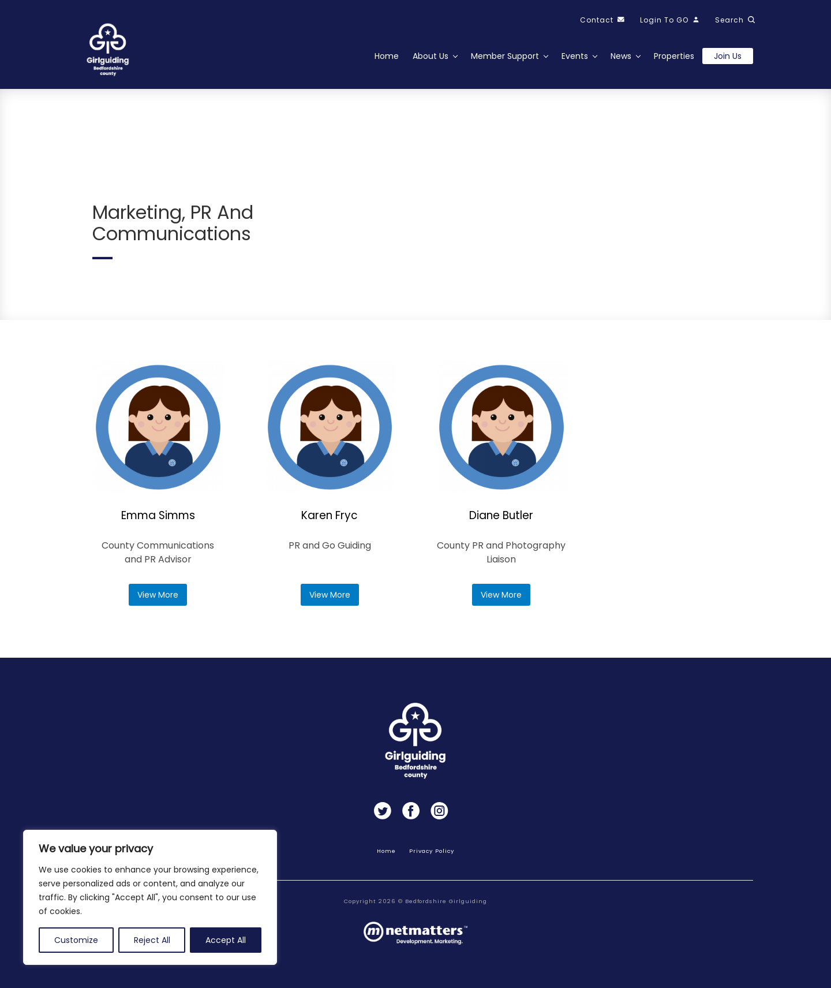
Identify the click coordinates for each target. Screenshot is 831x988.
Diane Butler (501, 515)
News (621, 56)
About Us (430, 56)
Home (387, 56)
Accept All (225, 940)
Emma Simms (158, 515)
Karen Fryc (329, 515)
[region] (150, 897)
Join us (728, 56)
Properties (674, 56)
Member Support (505, 56)
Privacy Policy (431, 851)
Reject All (152, 940)
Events (575, 56)
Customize (76, 940)
